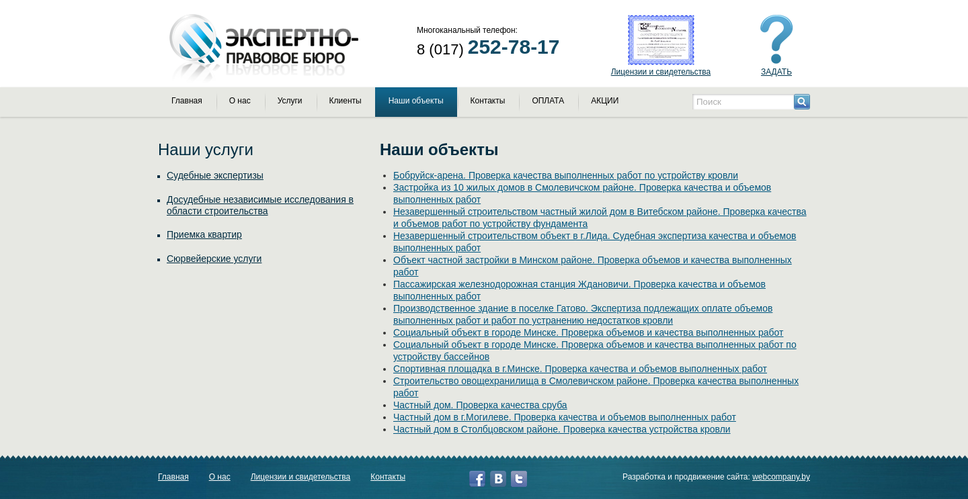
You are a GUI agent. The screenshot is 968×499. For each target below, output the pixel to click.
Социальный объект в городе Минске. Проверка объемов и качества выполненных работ (588, 332)
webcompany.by (781, 477)
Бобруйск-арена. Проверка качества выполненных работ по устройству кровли (565, 175)
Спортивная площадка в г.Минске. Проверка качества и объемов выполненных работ (580, 368)
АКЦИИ (604, 100)
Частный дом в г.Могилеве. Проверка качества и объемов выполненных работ (564, 417)
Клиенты (345, 100)
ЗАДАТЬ (776, 72)
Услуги (290, 100)
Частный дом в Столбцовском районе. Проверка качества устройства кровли (562, 429)
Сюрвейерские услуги (214, 258)
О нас (240, 100)
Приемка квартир (204, 234)
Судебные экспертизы (215, 175)
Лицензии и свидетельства (661, 72)
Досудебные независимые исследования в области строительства (260, 205)
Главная (186, 100)
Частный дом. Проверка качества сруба (480, 405)
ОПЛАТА (548, 100)
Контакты (488, 100)
